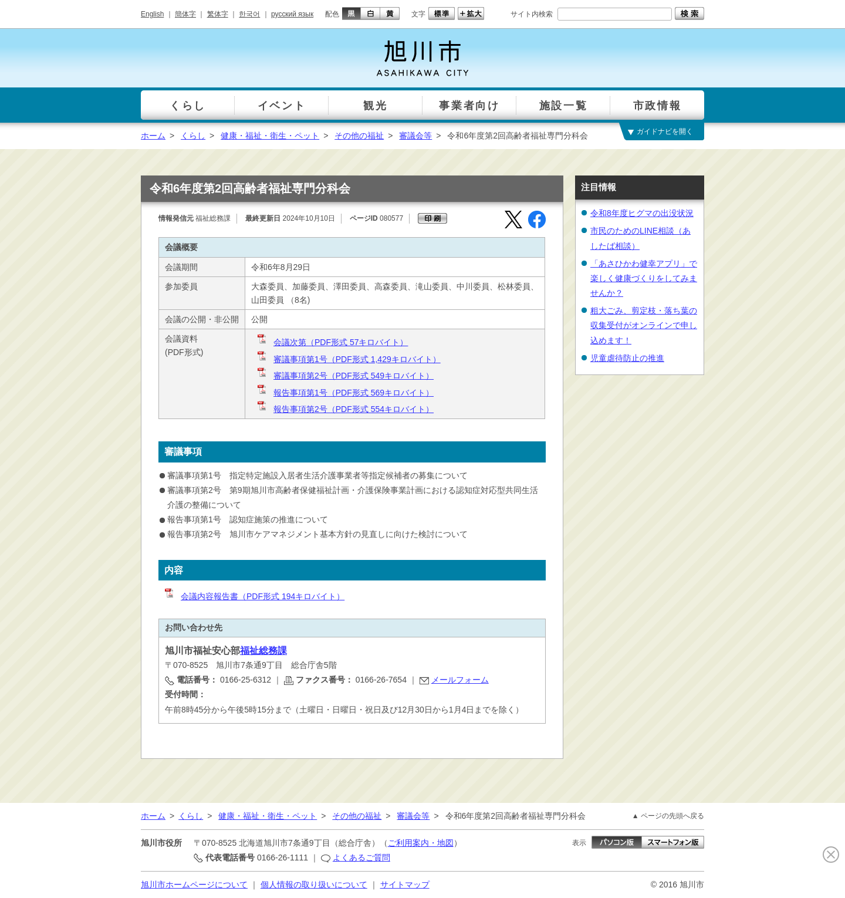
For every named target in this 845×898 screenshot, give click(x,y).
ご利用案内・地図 (421, 843)
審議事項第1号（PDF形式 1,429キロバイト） (348, 359)
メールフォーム (460, 679)
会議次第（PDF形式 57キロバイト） (332, 342)
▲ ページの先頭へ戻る (668, 816)
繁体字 (217, 14)
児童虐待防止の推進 (627, 358)
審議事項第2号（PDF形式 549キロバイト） (345, 375)
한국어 (249, 14)
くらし (193, 135)
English (152, 14)
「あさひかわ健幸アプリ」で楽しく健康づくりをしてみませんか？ (643, 278)
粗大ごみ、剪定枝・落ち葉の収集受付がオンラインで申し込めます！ (643, 325)
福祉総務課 (263, 651)
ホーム (153, 135)
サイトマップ (405, 884)
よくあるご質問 (361, 857)
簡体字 (185, 14)
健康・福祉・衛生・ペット (270, 135)
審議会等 (415, 135)
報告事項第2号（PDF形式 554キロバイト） (345, 409)
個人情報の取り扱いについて (314, 884)
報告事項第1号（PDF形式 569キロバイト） (345, 392)
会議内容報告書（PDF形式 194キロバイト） (253, 596)
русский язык (292, 14)
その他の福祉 (359, 135)
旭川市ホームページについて (194, 884)
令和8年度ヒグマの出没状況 (642, 213)
